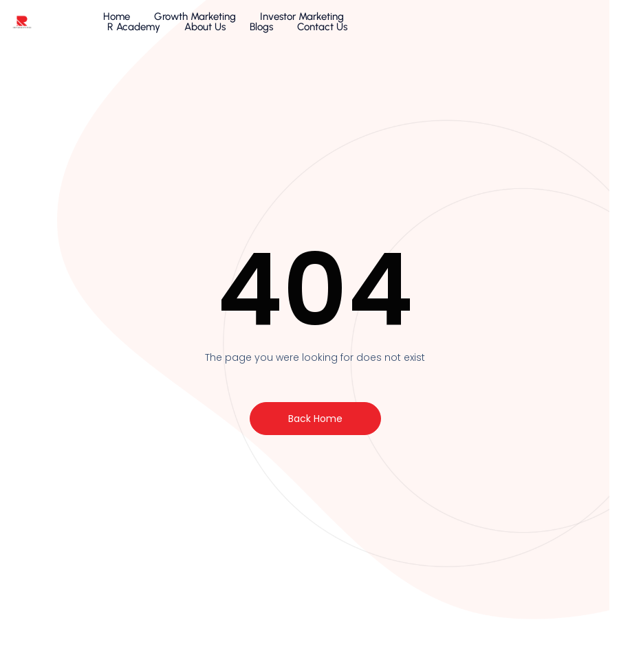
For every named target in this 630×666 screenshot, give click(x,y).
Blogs (513, 24)
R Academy (385, 24)
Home (107, 24)
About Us (456, 24)
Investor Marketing (293, 24)
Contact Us (574, 24)
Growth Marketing (186, 24)
